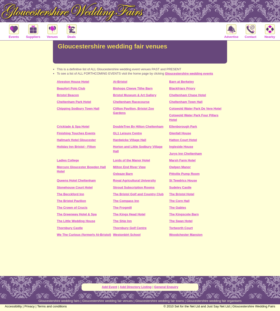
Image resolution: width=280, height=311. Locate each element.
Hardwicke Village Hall (129, 140)
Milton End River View (129, 167)
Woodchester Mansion (185, 234)
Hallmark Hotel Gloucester (76, 140)
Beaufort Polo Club (71, 88)
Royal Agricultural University (134, 180)
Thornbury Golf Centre (129, 228)
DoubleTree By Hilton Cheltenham (138, 126)
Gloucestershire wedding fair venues (107, 301)
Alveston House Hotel (73, 81)
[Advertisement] (140, 258)
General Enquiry (166, 287)
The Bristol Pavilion (71, 201)
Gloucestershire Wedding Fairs (253, 306)
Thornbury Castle (70, 228)
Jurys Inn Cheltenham (185, 153)
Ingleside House (181, 146)
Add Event (109, 287)
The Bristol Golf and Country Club (138, 194)
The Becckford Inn (70, 194)
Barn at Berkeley (181, 81)
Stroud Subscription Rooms (134, 187)
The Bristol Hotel (181, 194)
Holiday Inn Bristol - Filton (76, 146)
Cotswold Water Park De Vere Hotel (195, 108)
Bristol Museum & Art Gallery (134, 95)
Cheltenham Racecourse (131, 102)
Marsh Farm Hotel (182, 160)
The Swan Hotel (180, 221)
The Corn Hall (179, 201)
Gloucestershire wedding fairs (59, 301)
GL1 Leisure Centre (127, 133)
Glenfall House (180, 133)
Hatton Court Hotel (183, 140)
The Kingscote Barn (184, 214)
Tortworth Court (181, 228)
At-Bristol (120, 81)
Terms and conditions (52, 306)
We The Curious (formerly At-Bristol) (84, 234)
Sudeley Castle (180, 187)
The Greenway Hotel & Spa (76, 214)
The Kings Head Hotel (129, 214)
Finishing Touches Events (76, 133)
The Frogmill (122, 207)
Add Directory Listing (136, 287)
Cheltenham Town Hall (185, 102)
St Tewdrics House (183, 180)
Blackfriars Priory (182, 88)
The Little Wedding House (76, 221)
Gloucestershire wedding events (189, 73)
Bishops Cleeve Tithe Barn (133, 88)
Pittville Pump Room (184, 174)
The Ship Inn (122, 221)
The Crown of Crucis (72, 207)
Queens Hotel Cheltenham (76, 180)
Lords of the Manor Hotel (131, 160)
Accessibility (13, 306)
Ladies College (68, 160)
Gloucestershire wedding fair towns (159, 301)
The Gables (177, 207)
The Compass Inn (126, 201)
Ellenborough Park (183, 126)
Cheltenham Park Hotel (74, 102)
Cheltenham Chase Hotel (187, 95)
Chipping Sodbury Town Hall (78, 108)
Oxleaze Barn (123, 174)
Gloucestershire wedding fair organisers (214, 301)
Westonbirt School (127, 234)
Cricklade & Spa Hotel (73, 126)
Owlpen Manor (180, 167)
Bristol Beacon (68, 95)
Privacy (29, 306)
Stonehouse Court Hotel (75, 187)
